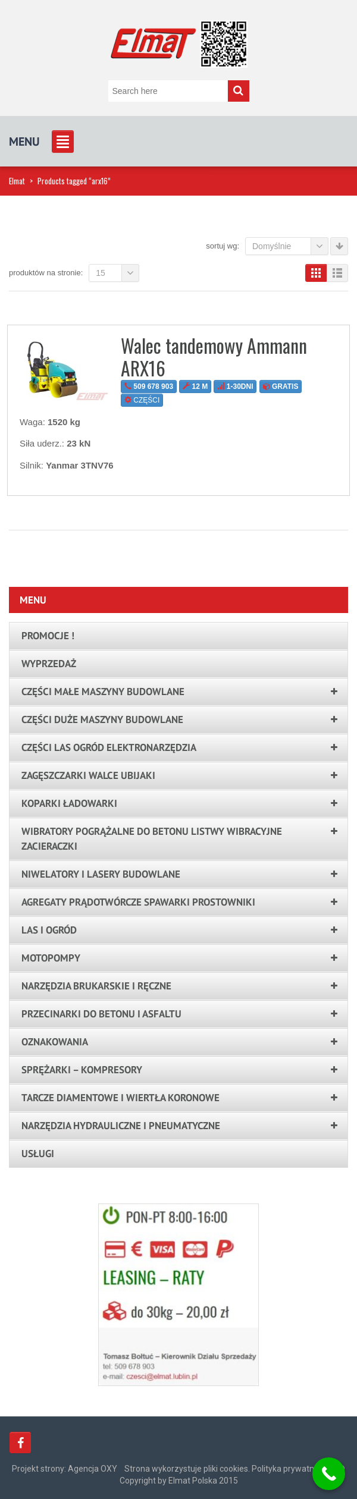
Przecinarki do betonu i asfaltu (101, 1013)
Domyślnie (290, 246)
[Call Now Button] (328, 1473)
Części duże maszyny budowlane (102, 719)
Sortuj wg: (222, 245)
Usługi (37, 1153)
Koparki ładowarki (69, 803)
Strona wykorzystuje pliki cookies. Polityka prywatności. (227, 1468)
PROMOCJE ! (47, 635)
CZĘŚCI (141, 400)
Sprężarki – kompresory (81, 1069)
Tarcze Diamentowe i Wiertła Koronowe (120, 1097)
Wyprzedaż (48, 663)
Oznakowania (54, 1041)
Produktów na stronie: (46, 272)
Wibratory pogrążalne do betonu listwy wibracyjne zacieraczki (151, 839)
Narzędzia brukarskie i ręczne (96, 985)
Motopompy (50, 957)
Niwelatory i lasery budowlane (100, 874)
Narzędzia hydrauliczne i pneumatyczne (120, 1125)
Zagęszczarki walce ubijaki (88, 775)
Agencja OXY (92, 1468)
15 (117, 273)
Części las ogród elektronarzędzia (108, 747)
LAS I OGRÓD (49, 930)
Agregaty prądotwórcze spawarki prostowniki (138, 902)
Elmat (17, 181)
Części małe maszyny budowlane (102, 691)
